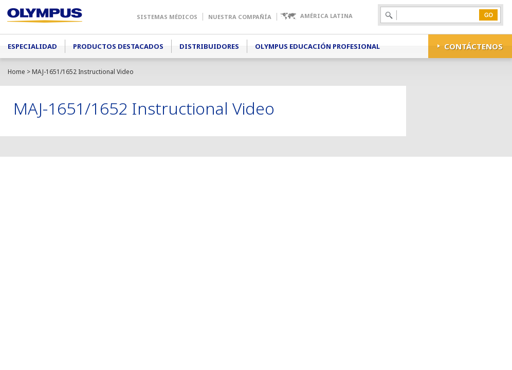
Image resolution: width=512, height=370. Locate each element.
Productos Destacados (118, 46)
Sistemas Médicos (167, 17)
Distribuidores (209, 46)
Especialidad (32, 46)
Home (16, 71)
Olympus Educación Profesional (317, 46)
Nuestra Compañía (239, 17)
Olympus (59, 17)
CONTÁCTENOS (473, 46)
